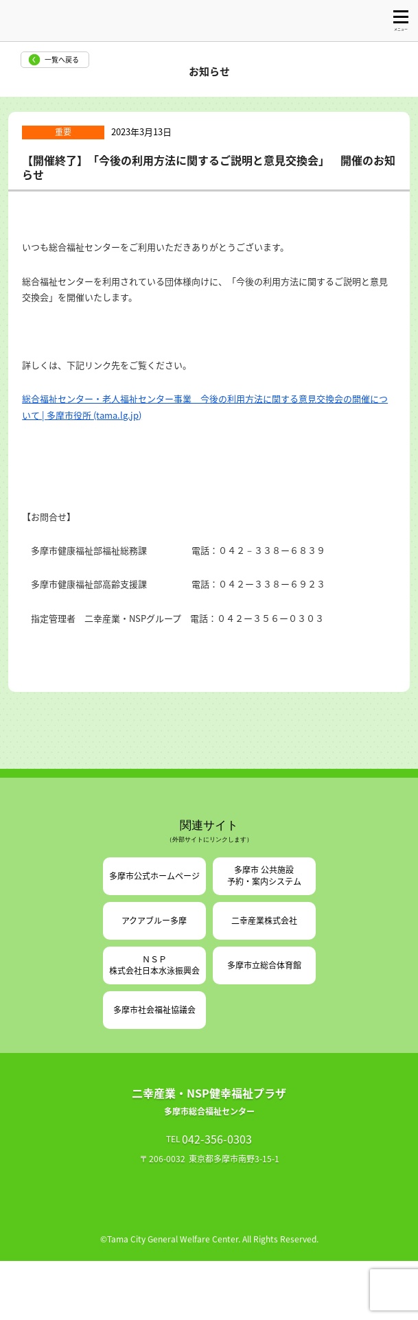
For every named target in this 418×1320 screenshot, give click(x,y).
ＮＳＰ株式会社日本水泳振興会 (154, 965)
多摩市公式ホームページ (154, 876)
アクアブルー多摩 (154, 920)
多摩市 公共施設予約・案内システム (264, 876)
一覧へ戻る (62, 59)
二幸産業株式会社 (264, 920)
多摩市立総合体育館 (264, 965)
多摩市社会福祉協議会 (154, 1010)
